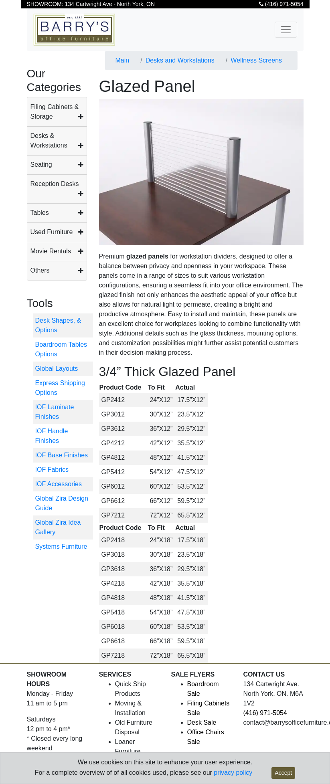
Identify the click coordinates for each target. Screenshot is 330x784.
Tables (39, 212)
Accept (283, 773)
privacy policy (233, 772)
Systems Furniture (61, 546)
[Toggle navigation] (286, 30)
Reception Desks (54, 183)
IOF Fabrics (52, 469)
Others (40, 270)
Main (122, 60)
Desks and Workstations (180, 60)
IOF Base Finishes (61, 455)
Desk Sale (202, 722)
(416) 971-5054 (281, 4)
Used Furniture (51, 231)
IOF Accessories (58, 484)
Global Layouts (56, 368)
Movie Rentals (50, 251)
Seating (41, 164)
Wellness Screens (256, 60)
